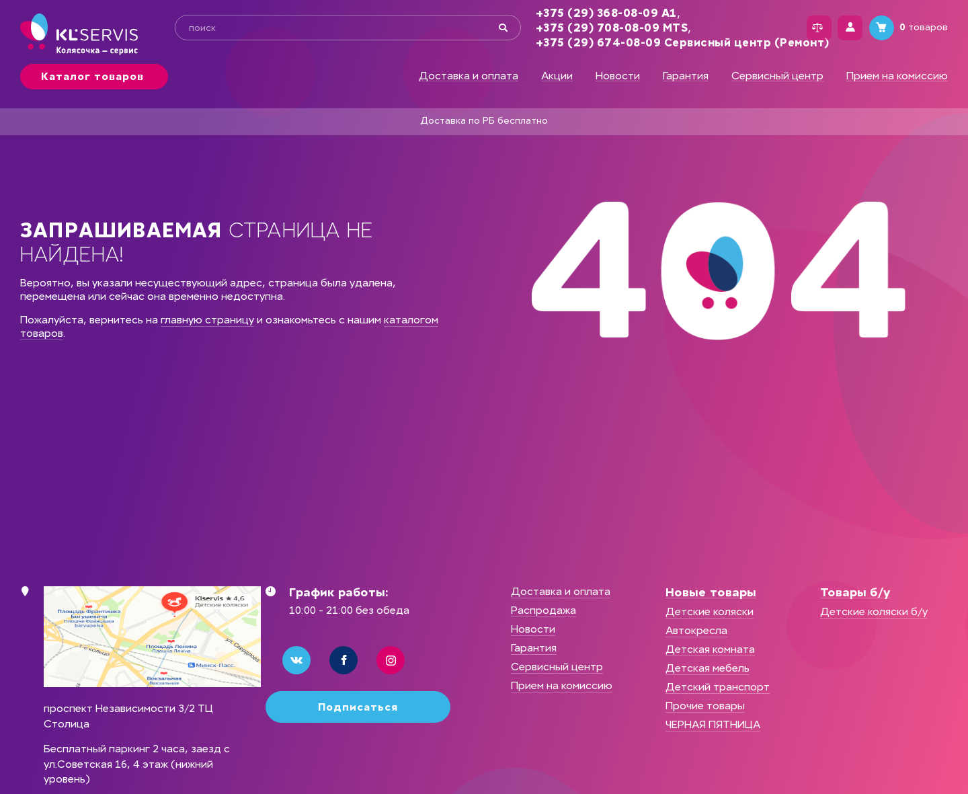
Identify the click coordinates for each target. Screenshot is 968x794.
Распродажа (543, 610)
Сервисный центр (777, 76)
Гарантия (686, 76)
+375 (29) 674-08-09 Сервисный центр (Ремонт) (668, 42)
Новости (618, 76)
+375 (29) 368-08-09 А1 (592, 13)
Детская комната (710, 649)
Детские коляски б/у (874, 611)
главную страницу (207, 320)
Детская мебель (708, 668)
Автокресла (696, 630)
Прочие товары (705, 706)
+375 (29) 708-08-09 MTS (598, 28)
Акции (557, 76)
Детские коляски (710, 611)
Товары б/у (855, 592)
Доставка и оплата (468, 76)
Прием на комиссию (897, 76)
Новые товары (711, 592)
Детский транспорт (718, 687)
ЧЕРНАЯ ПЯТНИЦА (713, 724)
